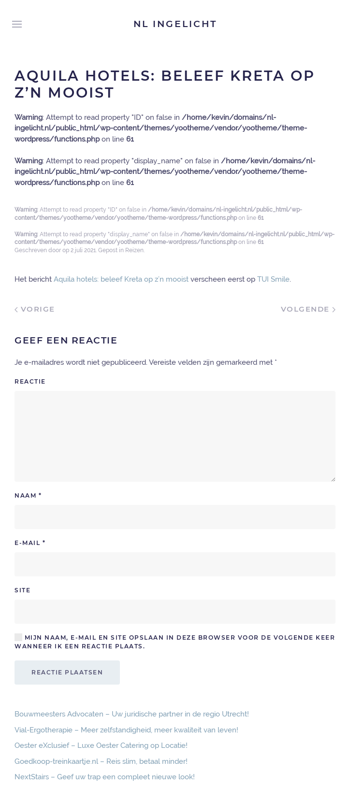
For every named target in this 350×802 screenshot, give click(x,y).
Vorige (35, 309)
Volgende (308, 309)
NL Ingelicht (175, 23)
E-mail (30, 542)
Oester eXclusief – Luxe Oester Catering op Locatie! (101, 745)
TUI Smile (273, 279)
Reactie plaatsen (67, 672)
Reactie (30, 381)
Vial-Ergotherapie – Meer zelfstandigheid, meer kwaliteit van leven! (126, 730)
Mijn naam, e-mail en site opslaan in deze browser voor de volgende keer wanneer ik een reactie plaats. (175, 641)
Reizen (134, 250)
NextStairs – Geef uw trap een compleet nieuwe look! (105, 777)
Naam (28, 495)
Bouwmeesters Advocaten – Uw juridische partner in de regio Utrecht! (132, 714)
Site (22, 590)
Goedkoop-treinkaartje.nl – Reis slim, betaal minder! (101, 761)
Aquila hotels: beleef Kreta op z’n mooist (121, 279)
